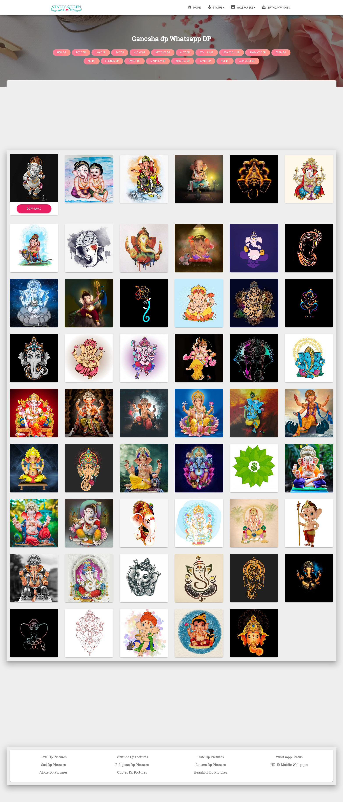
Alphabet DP (247, 61)
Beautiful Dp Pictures (210, 772)
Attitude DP (162, 52)
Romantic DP (258, 52)
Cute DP (185, 52)
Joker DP (205, 61)
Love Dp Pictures (53, 757)
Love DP (101, 52)
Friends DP (112, 61)
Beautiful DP (231, 52)
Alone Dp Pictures (53, 772)
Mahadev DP (157, 61)
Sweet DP (134, 61)
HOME (194, 7)
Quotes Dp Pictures (132, 772)
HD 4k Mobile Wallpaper (289, 764)
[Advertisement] (171, 115)
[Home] (66, 7)
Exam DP (281, 52)
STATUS (214, 7)
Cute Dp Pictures (211, 757)
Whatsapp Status (289, 757)
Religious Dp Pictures (132, 764)
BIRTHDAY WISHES (276, 7)
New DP (61, 52)
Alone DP (139, 52)
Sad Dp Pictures (53, 764)
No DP (91, 61)
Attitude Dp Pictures (132, 757)
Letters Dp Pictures (211, 764)
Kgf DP (225, 61)
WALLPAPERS (242, 7)
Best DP (81, 52)
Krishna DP (183, 61)
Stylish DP (206, 52)
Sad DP (120, 52)
